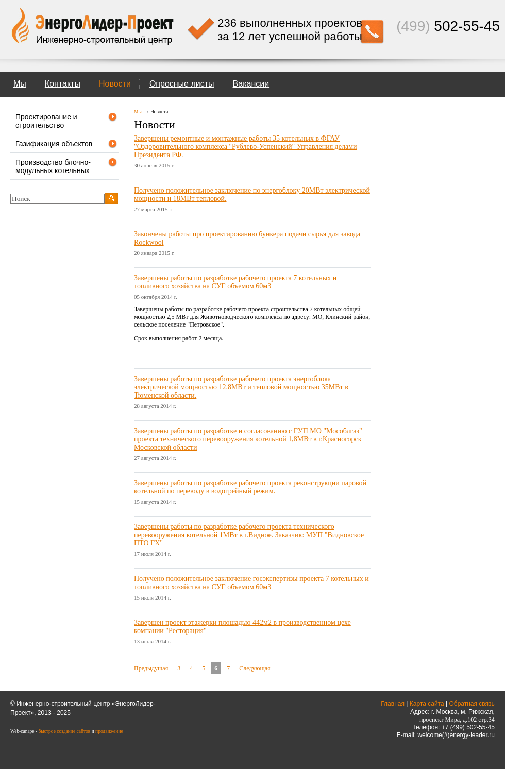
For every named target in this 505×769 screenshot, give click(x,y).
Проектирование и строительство (66, 120)
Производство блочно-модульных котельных (66, 166)
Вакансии (251, 83)
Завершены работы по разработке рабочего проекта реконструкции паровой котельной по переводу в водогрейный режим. (250, 487)
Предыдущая (151, 668)
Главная (393, 703)
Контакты (62, 83)
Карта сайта (427, 703)
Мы (19, 83)
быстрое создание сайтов (64, 731)
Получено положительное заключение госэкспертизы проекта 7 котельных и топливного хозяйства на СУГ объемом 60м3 (251, 583)
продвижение (109, 731)
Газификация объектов (66, 144)
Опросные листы (181, 83)
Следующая (254, 668)
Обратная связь (471, 703)
